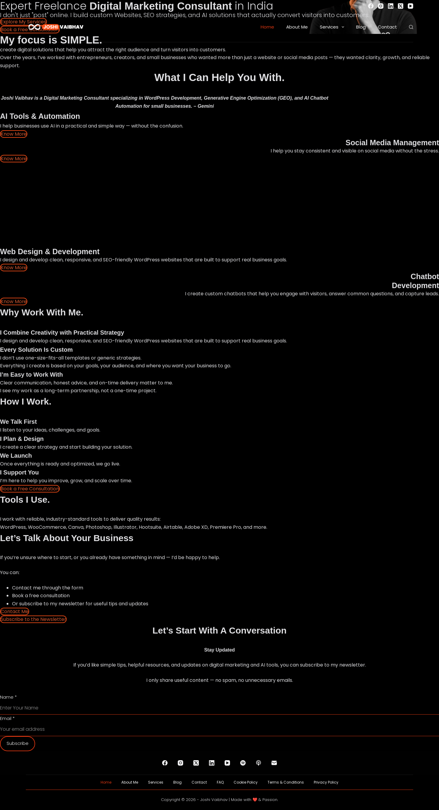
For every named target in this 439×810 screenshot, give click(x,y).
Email (7, 718)
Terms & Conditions (286, 782)
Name (8, 697)
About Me (297, 27)
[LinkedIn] (390, 6)
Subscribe (18, 743)
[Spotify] (243, 763)
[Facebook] (371, 6)
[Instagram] (380, 6)
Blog (361, 27)
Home (267, 27)
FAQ (220, 782)
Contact (387, 27)
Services (333, 27)
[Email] (274, 763)
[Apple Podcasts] (258, 763)
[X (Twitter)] (400, 6)
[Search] (411, 27)
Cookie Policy (246, 782)
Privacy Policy (326, 782)
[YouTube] (410, 6)
